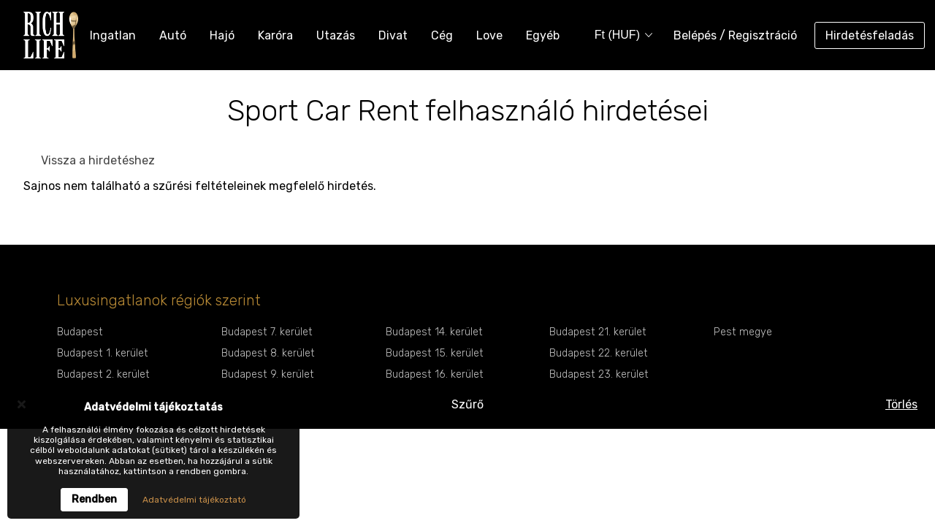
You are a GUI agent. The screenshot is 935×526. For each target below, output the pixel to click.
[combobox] (618, 35)
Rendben (94, 499)
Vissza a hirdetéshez (98, 160)
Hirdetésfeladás (869, 35)
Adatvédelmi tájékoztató (194, 500)
